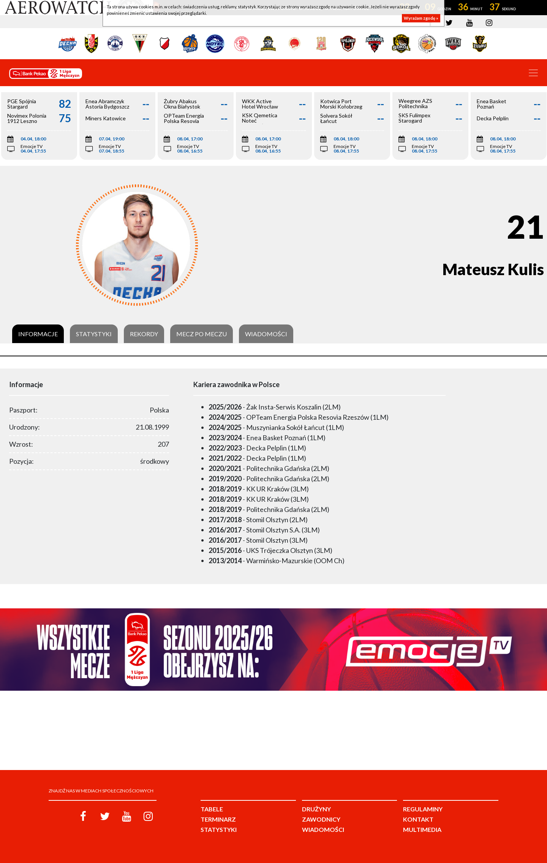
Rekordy (144, 334)
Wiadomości (266, 334)
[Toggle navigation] (533, 72)
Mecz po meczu (201, 334)
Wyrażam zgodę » (421, 18)
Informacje (38, 334)
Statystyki (94, 334)
